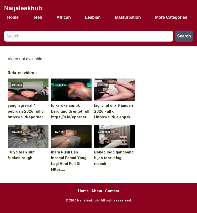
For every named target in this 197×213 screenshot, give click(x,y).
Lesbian (93, 17)
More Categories (171, 17)
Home (12, 17)
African (64, 17)
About (96, 191)
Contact (112, 191)
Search (184, 36)
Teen (37, 17)
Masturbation (128, 17)
